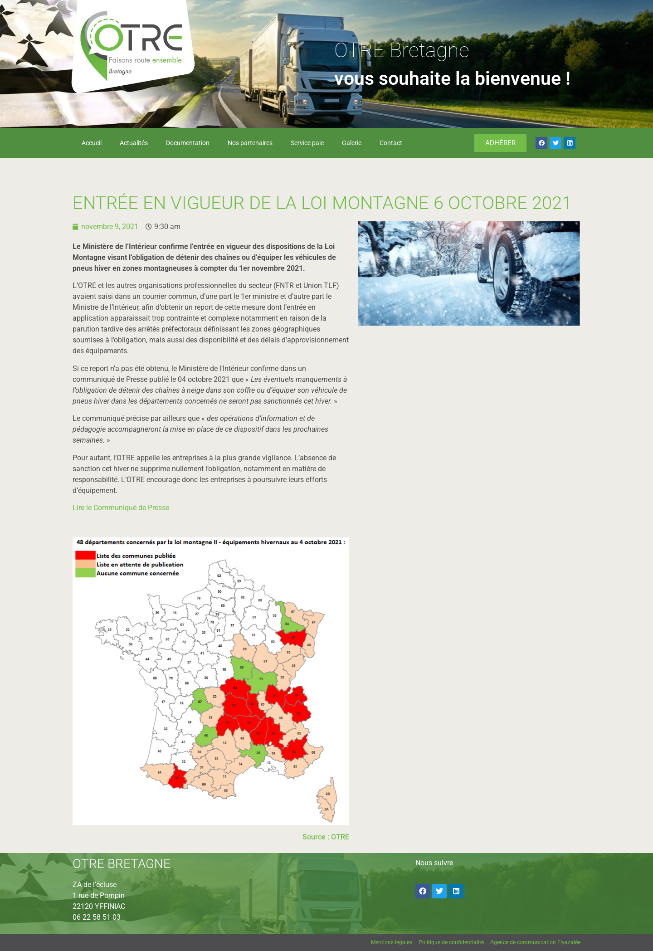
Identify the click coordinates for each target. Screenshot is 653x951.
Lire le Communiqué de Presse (121, 507)
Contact (391, 142)
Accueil (92, 142)
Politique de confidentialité (451, 942)
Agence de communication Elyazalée (535, 942)
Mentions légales (391, 942)
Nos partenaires (250, 142)
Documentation (188, 142)
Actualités (134, 142)
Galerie (351, 142)
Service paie (307, 142)
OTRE (340, 837)
